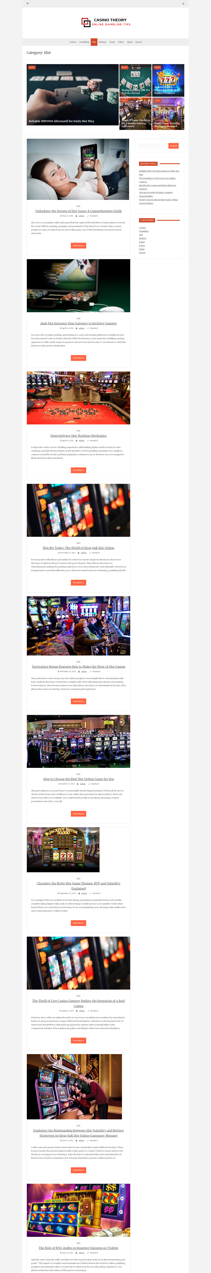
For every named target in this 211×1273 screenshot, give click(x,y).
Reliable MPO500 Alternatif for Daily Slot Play (61, 121)
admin (81, 216)
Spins (129, 42)
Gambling (84, 42)
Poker (121, 42)
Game (112, 42)
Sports (138, 42)
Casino (73, 42)
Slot (94, 42)
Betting (102, 42)
